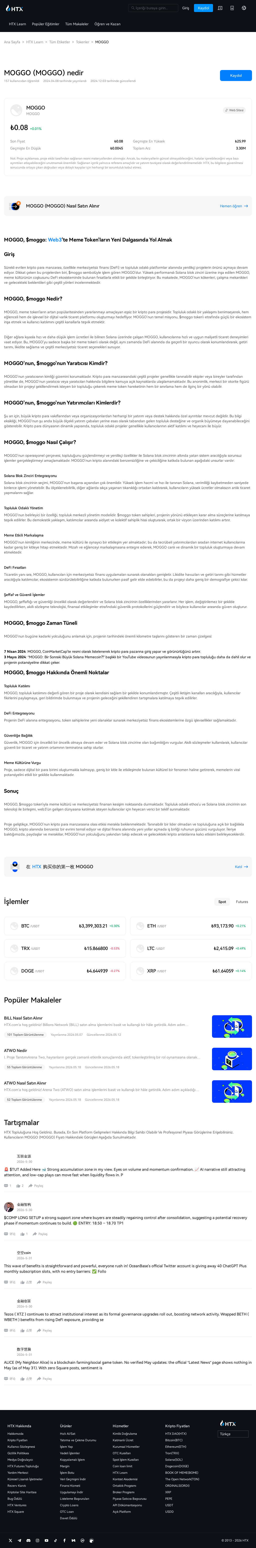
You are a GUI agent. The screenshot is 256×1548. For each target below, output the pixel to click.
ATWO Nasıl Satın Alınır (25, 1083)
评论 (13, 1234)
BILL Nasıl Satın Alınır (23, 1018)
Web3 (55, 240)
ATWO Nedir (15, 1050)
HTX (36, 866)
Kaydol (236, 76)
